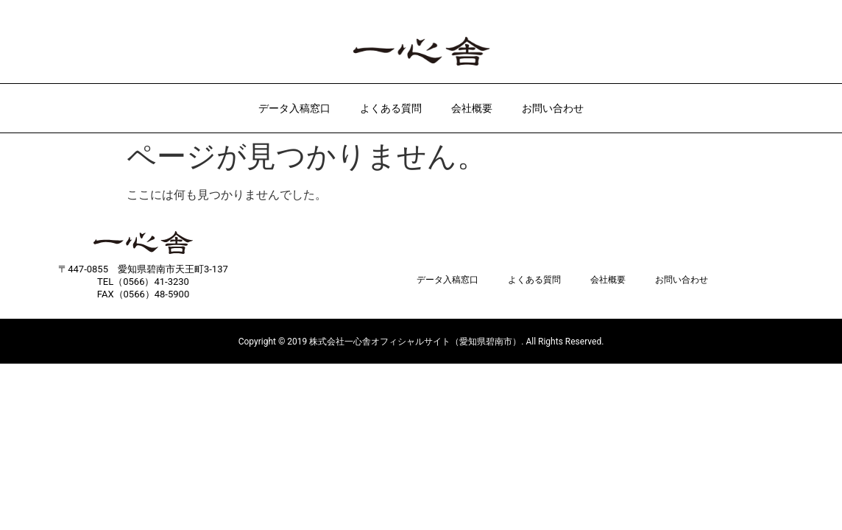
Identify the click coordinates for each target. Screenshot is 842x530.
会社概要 (471, 108)
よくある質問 (391, 108)
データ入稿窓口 (294, 108)
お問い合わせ (553, 108)
